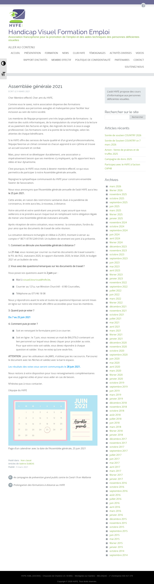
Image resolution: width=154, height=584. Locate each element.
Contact (139, 59)
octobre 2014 (117, 551)
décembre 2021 (118, 306)
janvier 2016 (116, 515)
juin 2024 (115, 234)
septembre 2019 (119, 386)
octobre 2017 (117, 446)
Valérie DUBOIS (26, 463)
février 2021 (116, 334)
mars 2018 (115, 426)
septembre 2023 (119, 258)
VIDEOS (140, 53)
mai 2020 (115, 362)
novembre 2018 (118, 406)
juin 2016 (115, 503)
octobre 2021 (117, 314)
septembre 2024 (119, 230)
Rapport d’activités (35, 59)
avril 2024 (115, 238)
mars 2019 (115, 394)
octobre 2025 (117, 198)
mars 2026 (115, 186)
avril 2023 (115, 270)
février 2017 (116, 474)
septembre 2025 (119, 202)
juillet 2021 (115, 318)
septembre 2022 (119, 286)
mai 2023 (115, 266)
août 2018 (115, 414)
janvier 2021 (116, 338)
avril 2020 (115, 366)
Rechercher (137, 117)
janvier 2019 (116, 398)
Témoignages (97, 53)
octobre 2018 (117, 410)
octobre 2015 (117, 527)
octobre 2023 (117, 254)
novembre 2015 (118, 523)
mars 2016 (115, 511)
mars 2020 (115, 370)
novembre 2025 (118, 194)
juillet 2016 (115, 499)
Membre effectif (61, 59)
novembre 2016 (118, 483)
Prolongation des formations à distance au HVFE (39, 485)
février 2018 (116, 430)
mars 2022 (115, 298)
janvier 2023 (116, 278)
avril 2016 (115, 507)
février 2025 (116, 214)
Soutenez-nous (134, 66)
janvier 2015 (116, 547)
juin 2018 (115, 422)
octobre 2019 (117, 382)
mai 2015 (115, 539)
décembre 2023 (118, 246)
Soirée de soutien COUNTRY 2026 (123, 135)
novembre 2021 (118, 310)
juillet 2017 (115, 454)
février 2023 (116, 274)
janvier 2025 (116, 218)
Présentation (32, 53)
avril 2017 (115, 467)
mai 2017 (115, 462)
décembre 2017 (118, 438)
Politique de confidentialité (92, 59)
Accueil (15, 53)
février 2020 (116, 374)
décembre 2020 (118, 342)
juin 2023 (115, 262)
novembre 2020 (118, 346)
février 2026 (116, 190)
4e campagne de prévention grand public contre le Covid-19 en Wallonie (52, 477)
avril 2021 (115, 326)
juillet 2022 (115, 290)
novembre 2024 (118, 222)
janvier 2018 (116, 434)
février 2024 (116, 242)
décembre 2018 (118, 402)
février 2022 (116, 302)
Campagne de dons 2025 (118, 159)
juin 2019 (115, 390)
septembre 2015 (119, 531)
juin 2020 (115, 358)
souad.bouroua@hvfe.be (36, 279)
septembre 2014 (119, 555)
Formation (51, 53)
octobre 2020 (117, 350)
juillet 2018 (115, 418)
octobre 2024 (117, 226)
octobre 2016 (117, 486)
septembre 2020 (119, 354)
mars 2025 (115, 210)
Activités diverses (121, 53)
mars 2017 (115, 470)
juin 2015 (115, 535)
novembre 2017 (118, 442)
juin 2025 (115, 206)
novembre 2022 (118, 282)
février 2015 (116, 543)
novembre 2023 (118, 250)
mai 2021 (115, 322)
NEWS (65, 53)
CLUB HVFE (79, 53)
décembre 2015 (118, 519)
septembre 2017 (119, 450)
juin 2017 (115, 458)
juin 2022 (115, 294)
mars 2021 (115, 330)
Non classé (26, 460)
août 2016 (115, 495)
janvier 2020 (116, 378)
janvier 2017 (116, 479)
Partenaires (122, 59)
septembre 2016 (119, 491)
